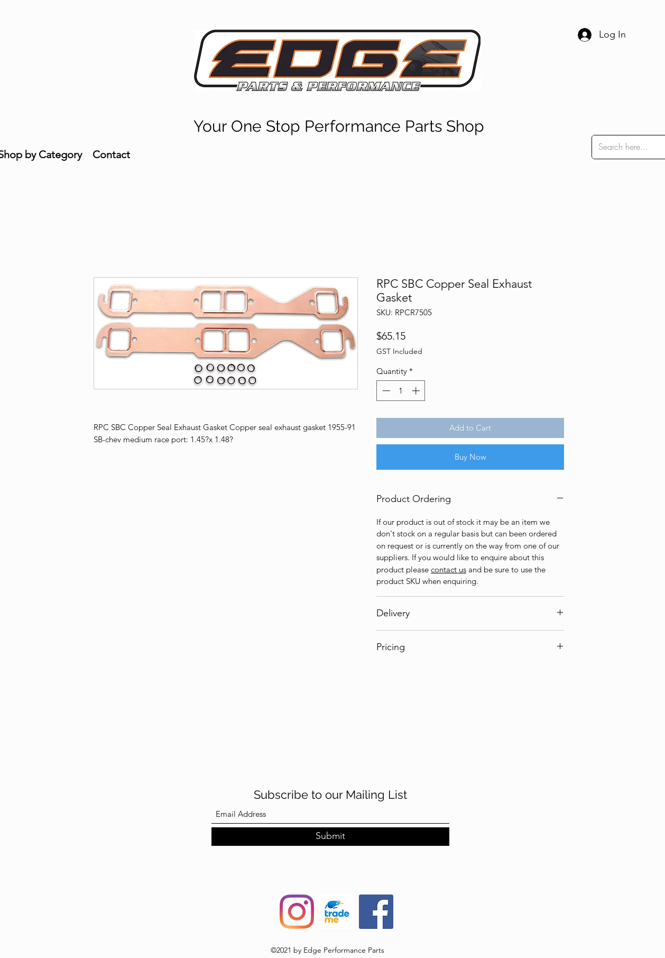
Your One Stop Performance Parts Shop (338, 126)
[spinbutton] (401, 390)
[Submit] (330, 836)
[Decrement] (385, 390)
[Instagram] (297, 912)
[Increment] (417, 390)
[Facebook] (376, 912)
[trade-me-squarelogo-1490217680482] (336, 912)
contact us (448, 569)
